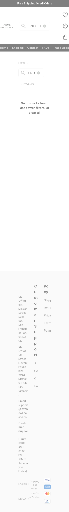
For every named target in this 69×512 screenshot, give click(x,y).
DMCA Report (26, 498)
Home (22, 62)
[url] (23, 411)
